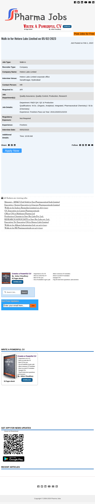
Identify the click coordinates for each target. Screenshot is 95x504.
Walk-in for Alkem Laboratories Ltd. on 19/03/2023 (25, 225)
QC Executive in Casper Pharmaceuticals (21, 211)
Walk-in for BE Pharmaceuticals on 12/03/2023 (23, 228)
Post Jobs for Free (84, 33)
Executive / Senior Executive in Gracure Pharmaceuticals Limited (32, 205)
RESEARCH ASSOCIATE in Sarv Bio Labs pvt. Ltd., (27, 219)
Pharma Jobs (56, 498)
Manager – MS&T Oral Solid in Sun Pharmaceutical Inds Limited (32, 202)
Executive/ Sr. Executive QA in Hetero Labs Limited (26, 222)
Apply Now (12, 150)
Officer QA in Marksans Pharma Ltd (19, 213)
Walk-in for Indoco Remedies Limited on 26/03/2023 (26, 208)
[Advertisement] (46, 53)
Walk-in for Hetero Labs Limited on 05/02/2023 (28, 38)
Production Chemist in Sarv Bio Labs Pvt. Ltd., (24, 216)
